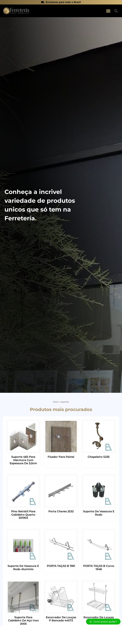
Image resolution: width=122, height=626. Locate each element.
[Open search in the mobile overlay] (116, 10)
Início (55, 402)
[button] (108, 10)
